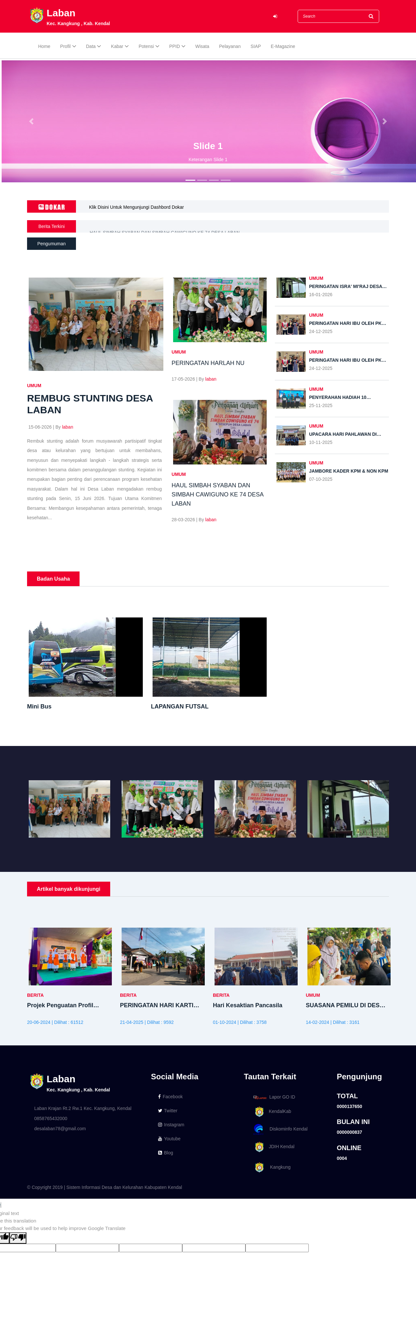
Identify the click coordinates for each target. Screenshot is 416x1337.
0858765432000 (50, 1118)
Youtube (169, 1138)
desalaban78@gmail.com (60, 1128)
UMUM (34, 385)
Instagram (171, 1124)
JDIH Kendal (272, 1147)
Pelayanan (230, 46)
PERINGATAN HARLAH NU (118, 226)
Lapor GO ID (274, 1097)
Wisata (202, 46)
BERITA (35, 995)
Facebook (170, 1096)
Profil (65, 46)
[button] (31, 121)
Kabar (117, 46)
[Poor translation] (17, 1238)
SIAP (255, 46)
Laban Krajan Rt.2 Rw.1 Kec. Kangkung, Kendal (82, 1108)
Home (44, 46)
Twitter (167, 1110)
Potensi (146, 46)
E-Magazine (283, 46)
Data (91, 46)
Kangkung (270, 1167)
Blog (165, 1152)
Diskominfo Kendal (280, 1129)
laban (67, 427)
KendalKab (271, 1111)
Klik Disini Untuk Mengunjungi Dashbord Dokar (136, 207)
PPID (174, 46)
